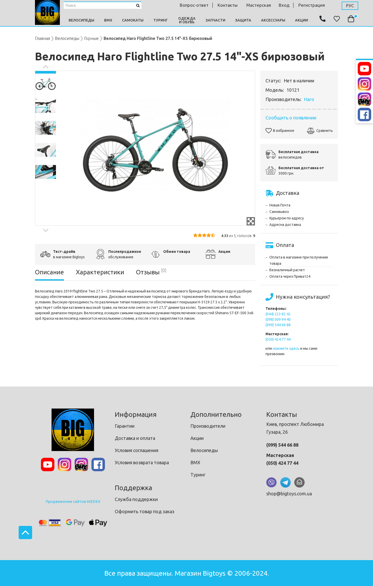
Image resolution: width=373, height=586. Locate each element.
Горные (91, 38)
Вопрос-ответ (194, 5)
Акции (301, 20)
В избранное (280, 130)
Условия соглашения (136, 450)
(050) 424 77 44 (278, 339)
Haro (309, 99)
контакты (228, 5)
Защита (243, 20)
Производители (207, 425)
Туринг (160, 20)
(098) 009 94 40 (278, 319)
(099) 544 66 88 (278, 325)
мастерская (258, 5)
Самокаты (133, 20)
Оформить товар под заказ (144, 511)
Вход (284, 5)
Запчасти (215, 20)
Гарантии (124, 425)
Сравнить (320, 130)
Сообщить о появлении (291, 117)
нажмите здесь (286, 348)
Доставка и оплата (135, 438)
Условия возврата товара (142, 462)
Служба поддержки (136, 499)
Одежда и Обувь (187, 20)
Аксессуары (273, 20)
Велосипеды (81, 20)
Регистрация (311, 5)
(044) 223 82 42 (278, 314)
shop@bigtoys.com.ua (289, 493)
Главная (42, 38)
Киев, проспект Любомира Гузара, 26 (295, 427)
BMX (108, 20)
